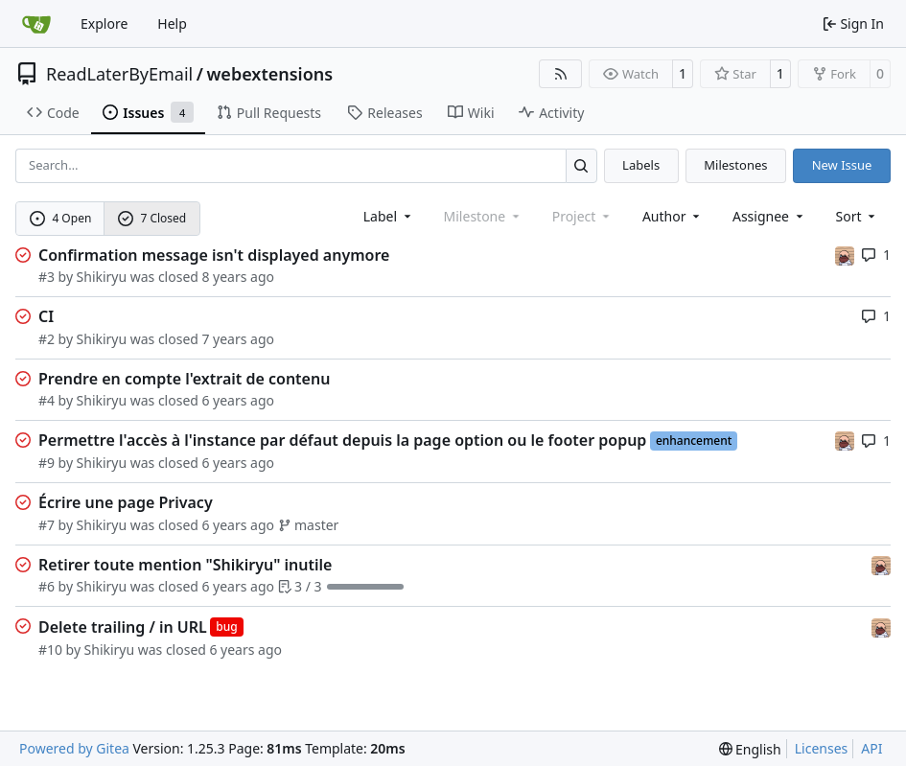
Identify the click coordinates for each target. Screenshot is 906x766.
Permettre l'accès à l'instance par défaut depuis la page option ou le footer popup (342, 440)
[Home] (36, 24)
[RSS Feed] (561, 73)
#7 (46, 525)
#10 (50, 649)
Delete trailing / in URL (122, 627)
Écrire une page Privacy (125, 502)
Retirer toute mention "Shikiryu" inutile (185, 564)
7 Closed (152, 218)
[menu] (858, 216)
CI (46, 316)
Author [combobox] (672, 216)
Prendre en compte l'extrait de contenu (184, 378)
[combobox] (389, 216)
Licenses (821, 748)
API (871, 748)
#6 (46, 586)
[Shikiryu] (844, 254)
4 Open (61, 218)
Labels (641, 165)
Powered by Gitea (74, 748)
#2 (46, 339)
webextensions (269, 73)
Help (172, 23)
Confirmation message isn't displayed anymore (213, 255)
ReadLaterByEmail (119, 73)
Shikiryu (102, 276)
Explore (104, 23)
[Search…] (581, 165)
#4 (46, 400)
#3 (46, 276)
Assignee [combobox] (769, 216)
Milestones (735, 165)
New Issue (842, 165)
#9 (46, 462)
